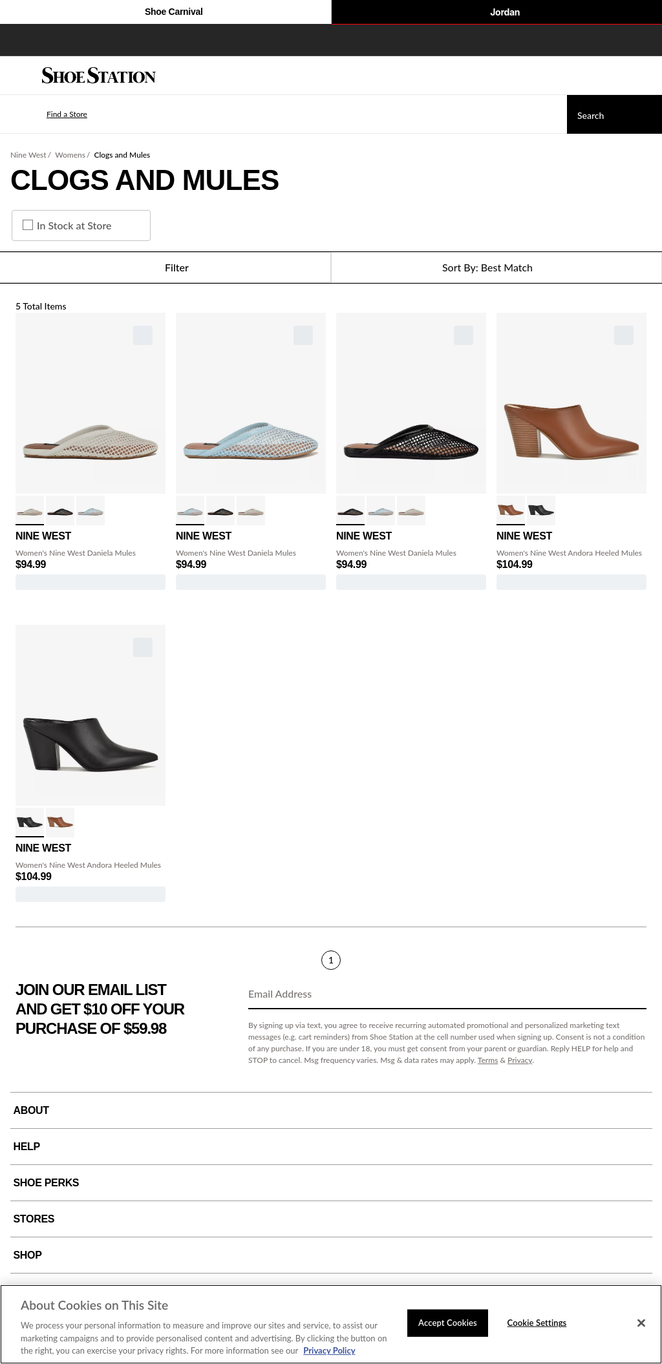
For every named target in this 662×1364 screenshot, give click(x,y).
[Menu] (19, 75)
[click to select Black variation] (60, 510)
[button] (47, 114)
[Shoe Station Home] (99, 75)
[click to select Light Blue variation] (90, 510)
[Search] (614, 114)
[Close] (641, 1323)
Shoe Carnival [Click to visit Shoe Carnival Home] (165, 12)
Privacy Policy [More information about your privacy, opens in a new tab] (329, 1350)
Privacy (519, 1060)
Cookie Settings (537, 1322)
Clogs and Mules (122, 155)
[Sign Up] (632, 994)
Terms (488, 1060)
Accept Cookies (447, 1322)
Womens (70, 155)
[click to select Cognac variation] (510, 510)
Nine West (28, 155)
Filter (165, 267)
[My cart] (645, 75)
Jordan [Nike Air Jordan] (496, 12)
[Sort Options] (496, 267)
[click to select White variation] (30, 510)
